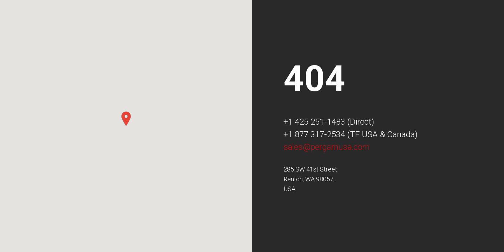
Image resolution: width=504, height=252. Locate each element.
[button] (126, 118)
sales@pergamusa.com (327, 147)
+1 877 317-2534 (314, 134)
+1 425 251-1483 (314, 122)
